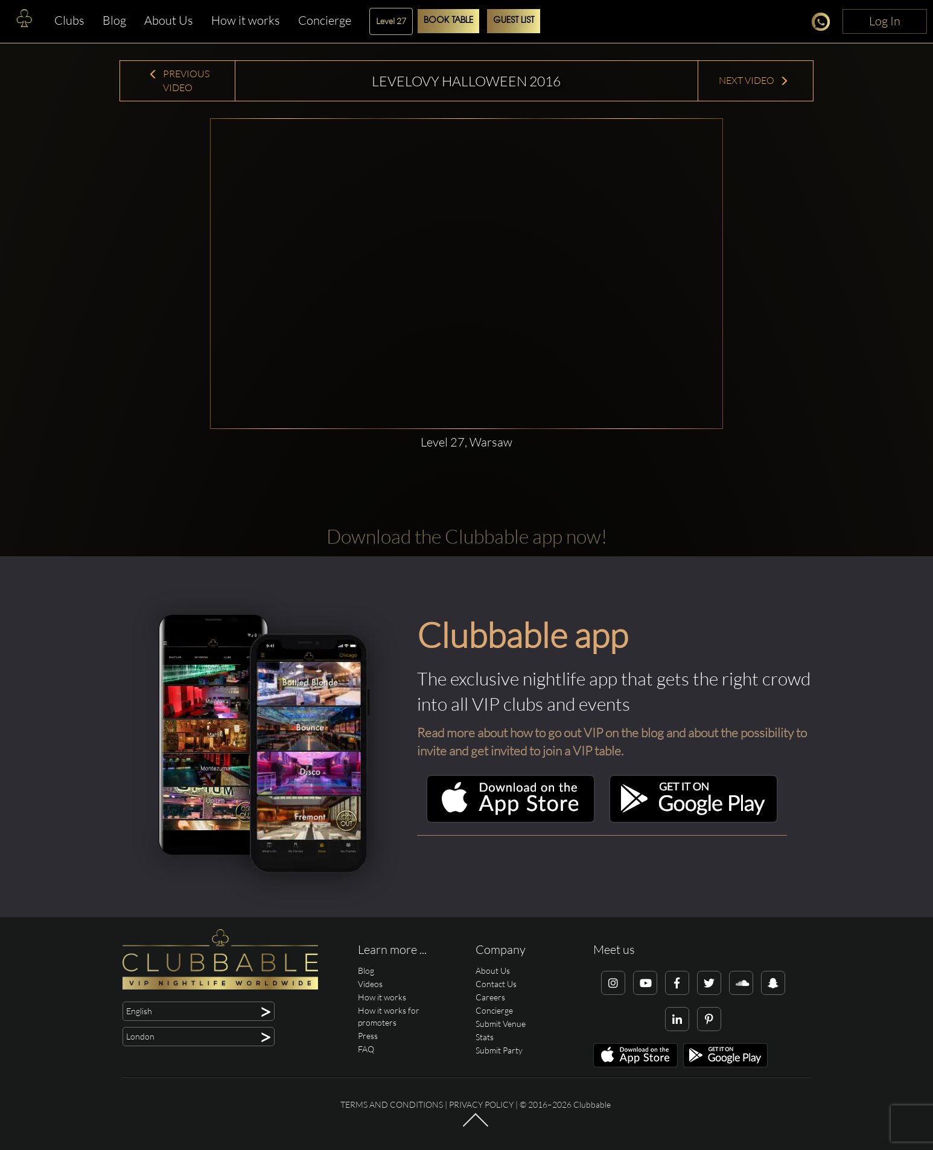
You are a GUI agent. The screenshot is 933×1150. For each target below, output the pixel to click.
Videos (370, 984)
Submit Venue (501, 1023)
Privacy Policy (481, 1104)
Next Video (754, 80)
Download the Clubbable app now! (466, 536)
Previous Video (178, 81)
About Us (168, 20)
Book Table (448, 21)
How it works (245, 20)
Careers (490, 997)
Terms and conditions (391, 1104)
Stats (485, 1037)
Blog (114, 20)
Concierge (324, 20)
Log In (884, 20)
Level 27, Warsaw (466, 442)
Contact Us (496, 984)
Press (368, 1036)
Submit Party (499, 1050)
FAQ (366, 1049)
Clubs (69, 20)
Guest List (513, 21)
